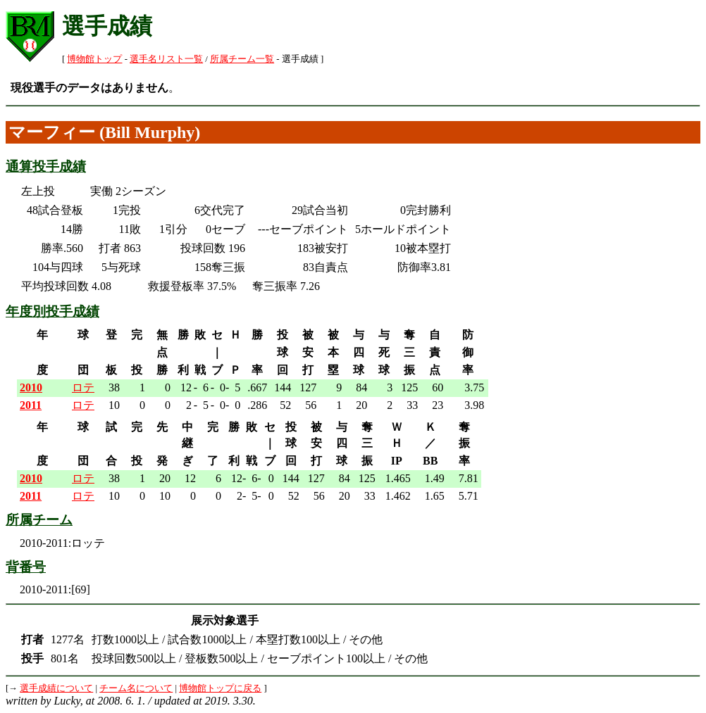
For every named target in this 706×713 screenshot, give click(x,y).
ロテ (83, 387)
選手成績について (56, 688)
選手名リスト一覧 (166, 59)
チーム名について (136, 688)
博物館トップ (94, 59)
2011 (31, 405)
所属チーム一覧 (242, 59)
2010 (31, 387)
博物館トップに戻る (220, 688)
